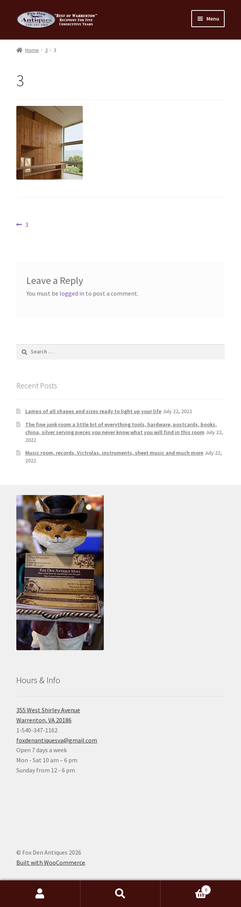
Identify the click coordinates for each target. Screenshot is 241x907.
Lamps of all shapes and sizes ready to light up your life (93, 411)
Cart (186, 888)
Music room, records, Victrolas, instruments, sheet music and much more (114, 452)
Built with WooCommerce (50, 862)
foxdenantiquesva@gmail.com (56, 740)
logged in (71, 293)
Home (32, 50)
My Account (40, 894)
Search (120, 894)
